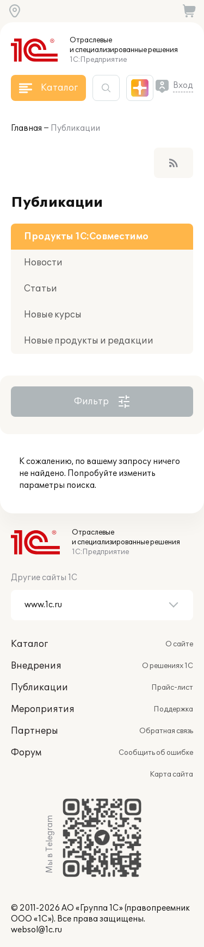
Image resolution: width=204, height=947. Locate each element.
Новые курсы (53, 314)
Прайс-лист (172, 687)
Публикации (75, 128)
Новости (43, 262)
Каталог (29, 644)
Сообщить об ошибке (156, 752)
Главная (26, 128)
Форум (26, 752)
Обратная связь (166, 731)
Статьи (40, 288)
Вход (183, 85)
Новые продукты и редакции (88, 340)
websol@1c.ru (36, 930)
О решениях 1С (167, 666)
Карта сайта (171, 774)
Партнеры (34, 731)
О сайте (179, 644)
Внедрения (36, 665)
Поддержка (173, 709)
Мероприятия (43, 709)
